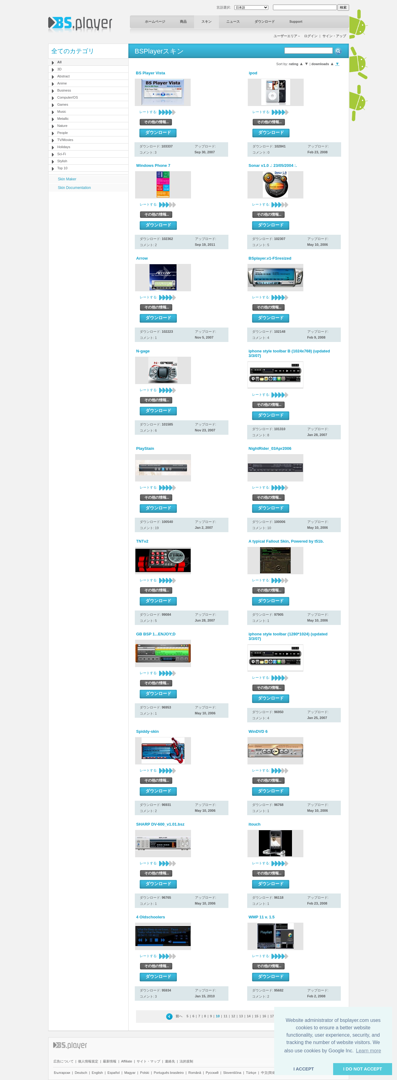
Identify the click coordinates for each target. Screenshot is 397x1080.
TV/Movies (65, 140)
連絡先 (170, 1061)
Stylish (62, 161)
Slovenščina (232, 1072)
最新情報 (109, 1061)
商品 (183, 21)
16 (264, 1016)
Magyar (130, 1072)
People (62, 133)
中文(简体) (269, 1072)
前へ (179, 1016)
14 (249, 1016)
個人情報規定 (88, 1061)
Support (296, 21)
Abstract (63, 76)
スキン (206, 21)
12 (233, 1016)
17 (272, 1016)
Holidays (63, 147)
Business (64, 90)
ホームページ (155, 21)
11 (225, 1016)
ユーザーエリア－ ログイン (295, 36)
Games (62, 104)
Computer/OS (67, 97)
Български (62, 1072)
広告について (63, 1061)
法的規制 (186, 1061)
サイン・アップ (334, 36)
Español (113, 1072)
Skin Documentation (74, 188)
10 (218, 1016)
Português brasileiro (169, 1072)
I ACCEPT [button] (304, 1068)
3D (59, 69)
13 (241, 1016)
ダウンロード (265, 21)
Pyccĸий (212, 1072)
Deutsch (81, 1072)
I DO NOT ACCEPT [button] (362, 1068)
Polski (144, 1072)
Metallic (63, 118)
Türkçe (251, 1072)
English (97, 1072)
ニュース (233, 21)
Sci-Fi (61, 154)
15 (256, 1016)
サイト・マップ (148, 1061)
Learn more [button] (368, 1050)
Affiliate (126, 1061)
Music (61, 111)
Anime (62, 83)
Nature (62, 126)
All (59, 62)
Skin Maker (67, 179)
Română (194, 1072)
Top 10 (62, 168)
